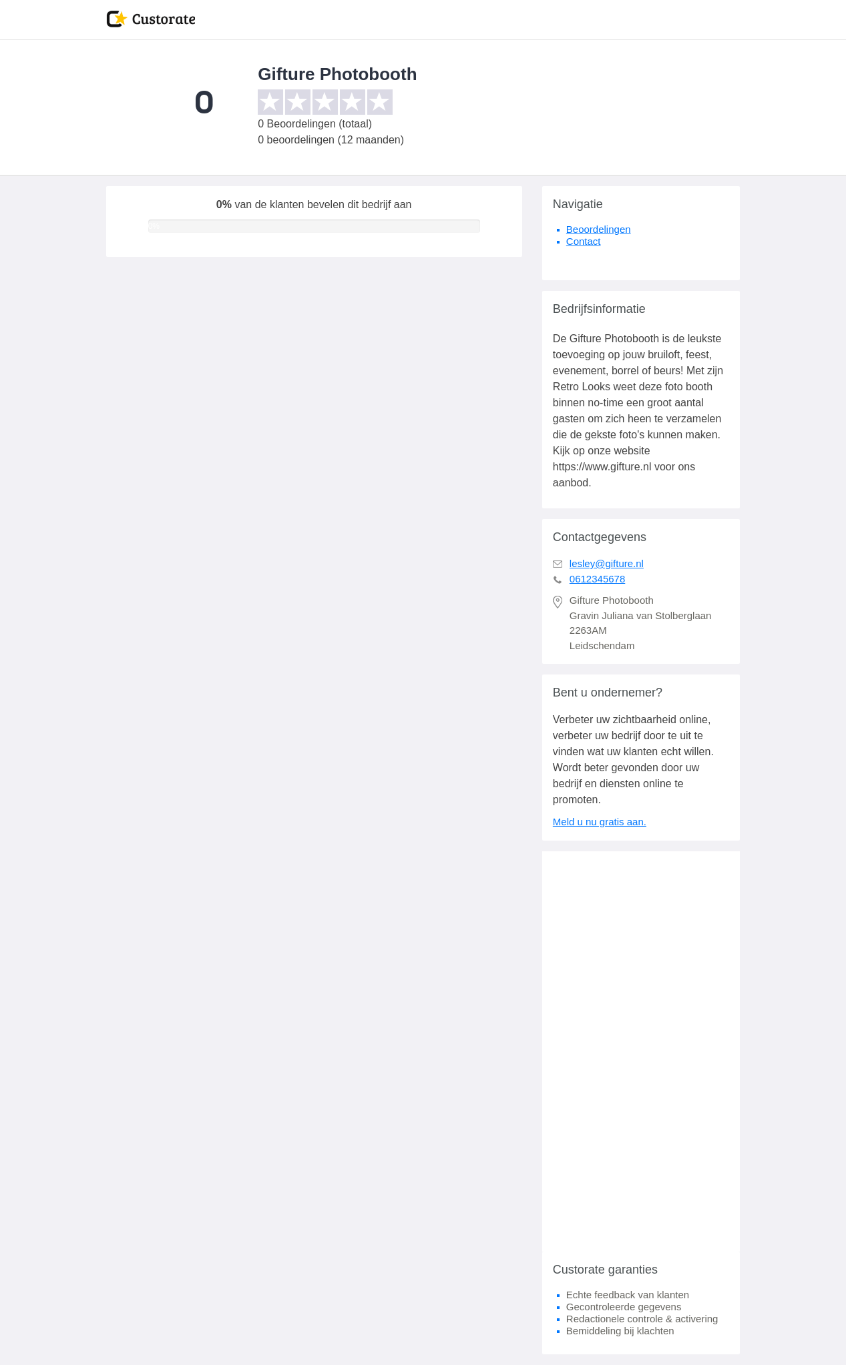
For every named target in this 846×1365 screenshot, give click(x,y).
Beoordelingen (598, 229)
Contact (583, 241)
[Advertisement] (641, 1051)
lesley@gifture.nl (607, 563)
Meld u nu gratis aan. (599, 821)
